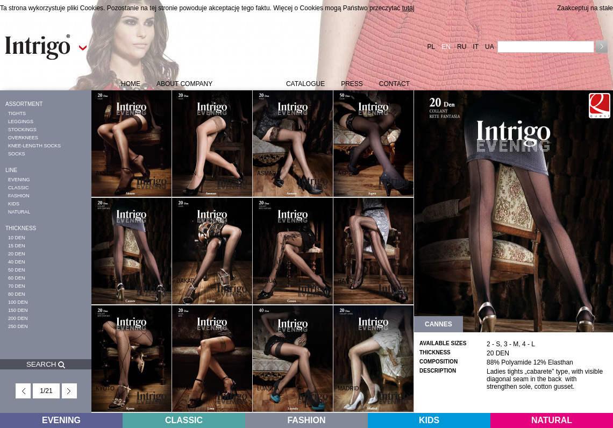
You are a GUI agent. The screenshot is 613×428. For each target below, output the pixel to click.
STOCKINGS (22, 129)
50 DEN (16, 270)
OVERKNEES (23, 137)
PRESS (352, 84)
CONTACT (394, 84)
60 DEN (16, 278)
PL (431, 47)
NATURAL (19, 212)
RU (461, 47)
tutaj (408, 8)
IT (476, 47)
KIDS (13, 203)
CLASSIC (18, 187)
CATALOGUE (305, 84)
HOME (130, 84)
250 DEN (18, 326)
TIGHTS (17, 113)
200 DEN (18, 318)
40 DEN (16, 262)
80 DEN (16, 294)
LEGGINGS (20, 121)
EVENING (19, 179)
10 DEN (16, 237)
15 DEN (16, 245)
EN (446, 47)
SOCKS (16, 153)
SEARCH (45, 364)
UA (489, 47)
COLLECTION (249, 84)
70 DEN (16, 286)
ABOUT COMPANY (184, 84)
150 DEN (18, 310)
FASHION (19, 195)
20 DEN (16, 253)
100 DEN (18, 302)
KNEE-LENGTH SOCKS (34, 145)
